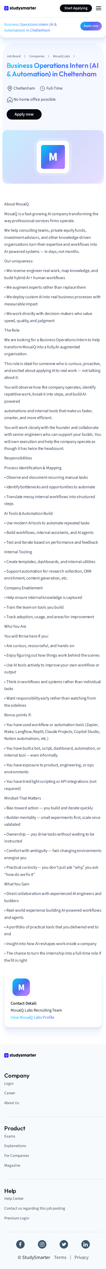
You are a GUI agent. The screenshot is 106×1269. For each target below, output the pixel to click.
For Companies (16, 1155)
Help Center (14, 1198)
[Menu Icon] (98, 8)
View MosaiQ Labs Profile (32, 1017)
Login (9, 1083)
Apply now (91, 26)
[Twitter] (64, 1244)
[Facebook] (20, 1244)
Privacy (81, 1257)
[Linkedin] (85, 1244)
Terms (60, 1257)
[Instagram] (42, 1244)
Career (9, 1093)
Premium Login (16, 1218)
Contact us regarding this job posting (34, 1208)
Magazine (12, 1165)
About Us (11, 1103)
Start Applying (75, 8)
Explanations (15, 1146)
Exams (9, 1136)
